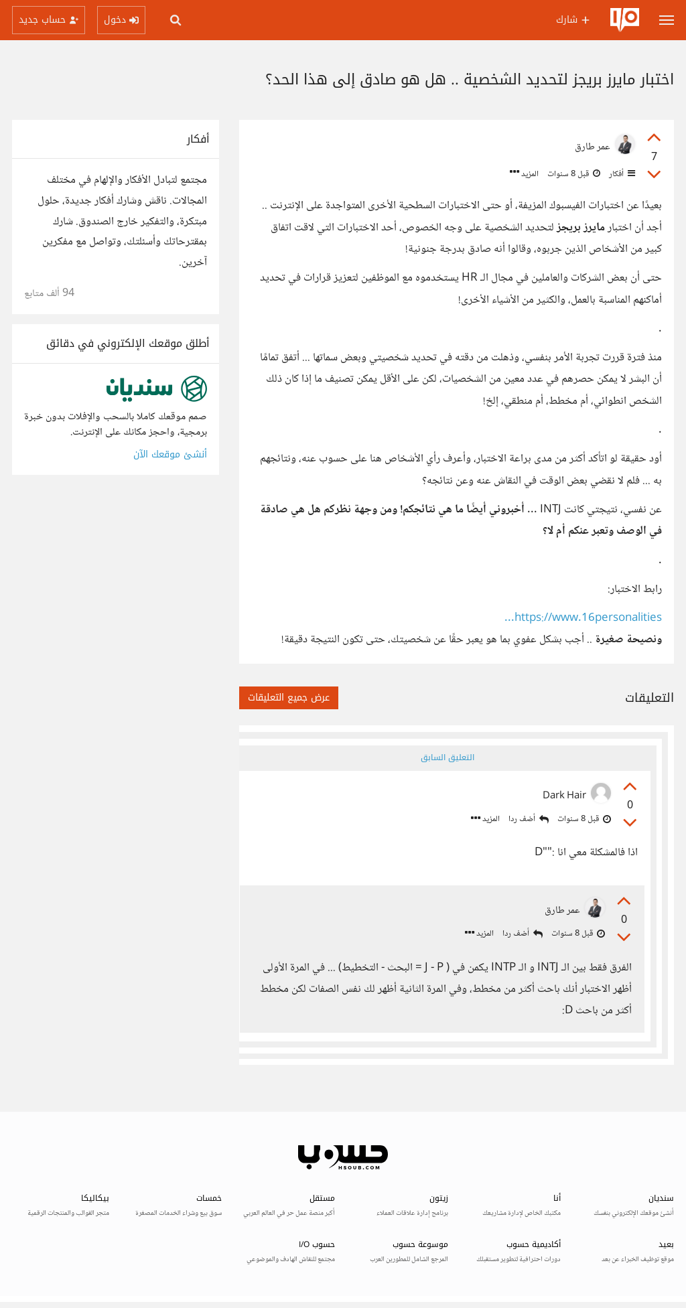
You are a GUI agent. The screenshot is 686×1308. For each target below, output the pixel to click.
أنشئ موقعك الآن (170, 454)
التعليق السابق (447, 757)
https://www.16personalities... (583, 618)
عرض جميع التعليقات (289, 697)
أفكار (621, 174)
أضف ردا (526, 820)
